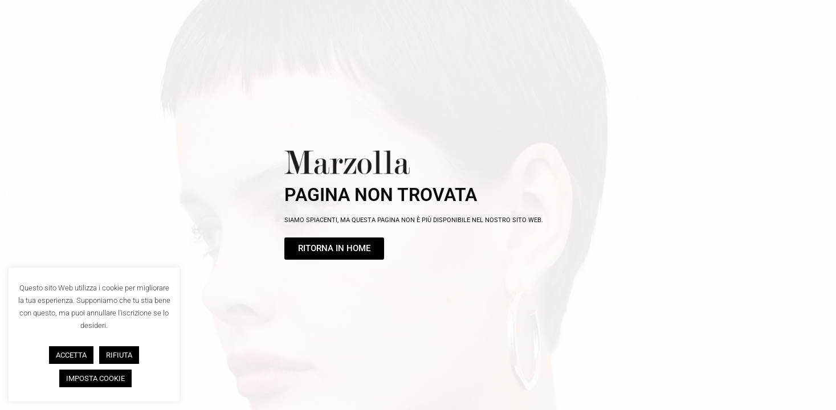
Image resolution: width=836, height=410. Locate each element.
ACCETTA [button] (71, 355)
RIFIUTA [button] (119, 355)
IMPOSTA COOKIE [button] (95, 378)
